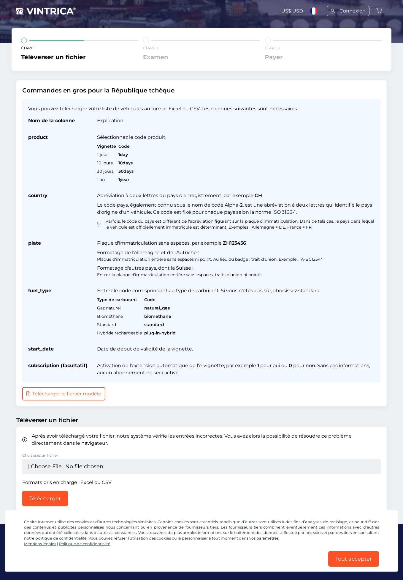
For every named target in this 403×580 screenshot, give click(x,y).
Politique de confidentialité (84, 544)
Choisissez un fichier (40, 455)
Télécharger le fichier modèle (63, 394)
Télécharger (45, 498)
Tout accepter (353, 559)
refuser (120, 538)
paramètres (267, 538)
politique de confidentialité (61, 538)
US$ (292, 11)
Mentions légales (40, 544)
